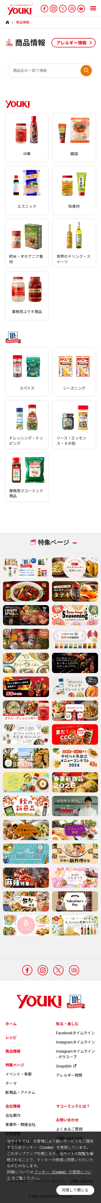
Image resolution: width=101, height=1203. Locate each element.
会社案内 (12, 1115)
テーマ (11, 1083)
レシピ (11, 1037)
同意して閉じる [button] (75, 1190)
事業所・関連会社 (20, 1124)
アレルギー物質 (69, 1075)
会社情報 (12, 1106)
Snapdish (66, 1066)
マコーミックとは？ (73, 1106)
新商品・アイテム (20, 1092)
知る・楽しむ (67, 1024)
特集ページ (14, 1065)
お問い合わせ (67, 1120)
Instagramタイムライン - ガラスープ (75, 1054)
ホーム (11, 1024)
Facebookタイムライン (75, 1033)
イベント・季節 (18, 1074)
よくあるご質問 (69, 1129)
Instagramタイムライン (75, 1042)
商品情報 (12, 1051)
